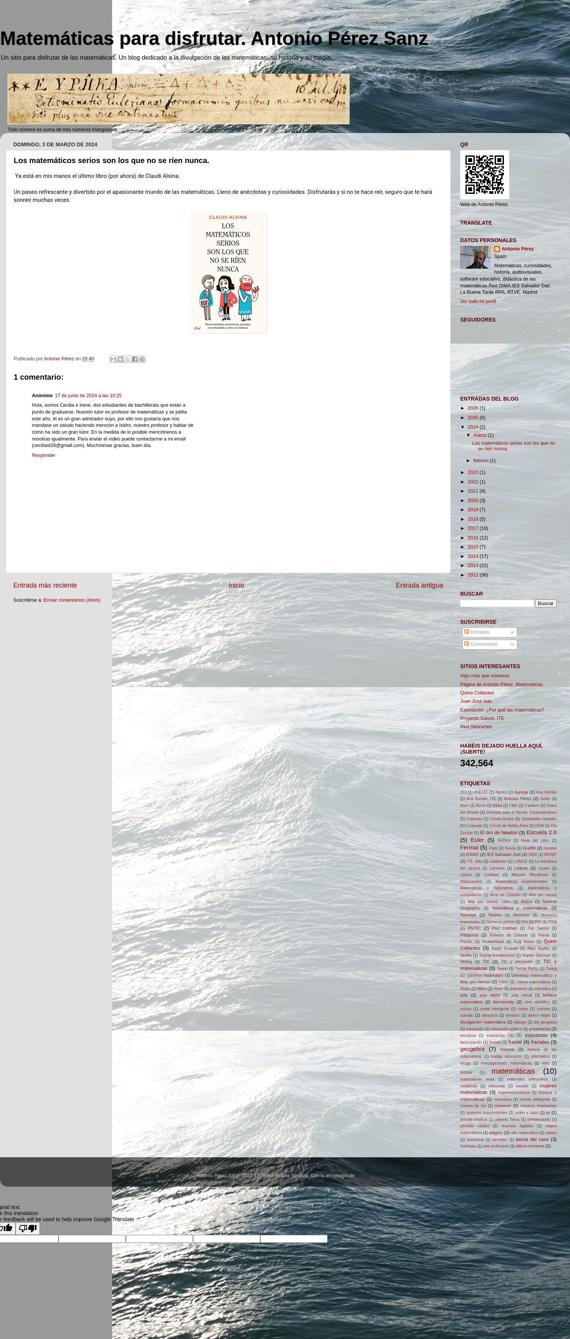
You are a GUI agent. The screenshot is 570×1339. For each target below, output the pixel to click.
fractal (515, 1042)
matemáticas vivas (477, 1079)
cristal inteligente (494, 1009)
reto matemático (524, 1133)
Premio (466, 942)
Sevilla (466, 955)
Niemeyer (521, 915)
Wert (481, 988)
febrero (481, 460)
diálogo (520, 1022)
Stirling (466, 962)
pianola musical (473, 1119)
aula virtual (521, 995)
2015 (473, 547)
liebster (466, 1072)
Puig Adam (524, 942)
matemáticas (513, 1071)
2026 (473, 408)
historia (507, 1049)
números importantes (538, 1106)
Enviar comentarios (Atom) (72, 600)
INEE (533, 855)
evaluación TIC (500, 1035)
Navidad (468, 915)
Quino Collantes (477, 693)
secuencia (475, 1140)
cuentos (543, 1009)
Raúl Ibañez (538, 948)
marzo (480, 435)
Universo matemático (485, 975)
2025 (473, 417)
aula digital (490, 995)
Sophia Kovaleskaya (497, 955)
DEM (539, 826)
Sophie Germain (536, 955)
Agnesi (501, 792)
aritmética (542, 989)
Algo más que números (485, 675)
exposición (536, 1035)
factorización (471, 1042)
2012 (473, 575)
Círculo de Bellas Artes (508, 826)
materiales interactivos (527, 1079)
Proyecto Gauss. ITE (482, 718)
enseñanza (539, 1029)
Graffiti (529, 848)
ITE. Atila (475, 861)
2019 (473, 509)
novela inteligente (535, 1099)
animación (518, 989)
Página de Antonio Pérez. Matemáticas (501, 684)
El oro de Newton (499, 832)
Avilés (545, 799)
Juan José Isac (476, 701)
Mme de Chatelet (505, 895)
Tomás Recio (526, 969)
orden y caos (526, 1113)
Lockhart (491, 875)
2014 (473, 556)
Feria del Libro (535, 840)
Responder (43, 455)
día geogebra (545, 1022)
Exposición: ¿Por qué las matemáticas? (502, 710)
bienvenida (503, 1002)
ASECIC (481, 792)
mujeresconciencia (513, 1092)
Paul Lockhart (504, 928)
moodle (522, 1086)
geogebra (472, 1049)
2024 (473, 427)
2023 (473, 472)
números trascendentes (487, 1113)
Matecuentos (471, 881)
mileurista (496, 1086)
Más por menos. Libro (489, 902)
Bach (464, 805)
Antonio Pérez (518, 249)
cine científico (537, 1002)
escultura (468, 1035)
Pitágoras (469, 935)
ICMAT (472, 854)
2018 (473, 519)
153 (463, 792)
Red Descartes (476, 726)
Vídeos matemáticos (533, 982)
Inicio (236, 585)
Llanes (466, 875)
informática (540, 1056)
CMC (513, 805)
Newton (494, 915)
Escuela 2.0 (541, 832)
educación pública (506, 1029)
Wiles (498, 989)
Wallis (465, 989)
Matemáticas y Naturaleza (486, 888)
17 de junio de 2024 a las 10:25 (88, 395)
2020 (473, 500)
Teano (502, 969)
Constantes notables (539, 819)
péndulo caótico (474, 1126)
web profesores (496, 1146)
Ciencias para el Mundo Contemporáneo (521, 812)
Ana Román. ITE (481, 799)
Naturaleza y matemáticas (519, 908)
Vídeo (503, 982)
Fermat (469, 847)
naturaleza (502, 1099)
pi (548, 1112)
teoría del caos (532, 1139)
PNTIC (474, 928)
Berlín (481, 805)
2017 (473, 528)
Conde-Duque (502, 819)
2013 (473, 565)
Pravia (543, 935)
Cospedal (474, 826)
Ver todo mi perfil (478, 301)
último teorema (530, 1146)
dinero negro (539, 1015)
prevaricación (538, 1119)
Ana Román (546, 792)
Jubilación (498, 861)
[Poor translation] (28, 1228)
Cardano (532, 805)
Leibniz (521, 868)
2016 (473, 537)
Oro (524, 922)
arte (464, 995)
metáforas (468, 1086)
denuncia (489, 1015)
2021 (473, 491)
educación (475, 1029)
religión (496, 1132)
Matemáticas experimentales (522, 881)
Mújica (526, 902)
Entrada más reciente (45, 585)
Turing (551, 969)
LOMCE (520, 861)
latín (545, 1063)
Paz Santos (538, 928)
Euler (477, 840)
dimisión (513, 1015)
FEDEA (504, 840)
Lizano (543, 868)
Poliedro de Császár (509, 935)
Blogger (364, 1175)
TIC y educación (517, 962)
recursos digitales (517, 1126)
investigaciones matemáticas (506, 1063)
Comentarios (480, 644)
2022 (473, 482)
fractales (540, 1042)
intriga (465, 1063)
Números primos (501, 922)
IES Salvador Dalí (504, 854)
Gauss (510, 848)
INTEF (550, 854)
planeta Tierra (507, 1119)
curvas (466, 1015)
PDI (538, 922)
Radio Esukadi (505, 948)
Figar (493, 848)
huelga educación (506, 1056)
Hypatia (550, 848)
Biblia (497, 805)
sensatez (499, 1140)
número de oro (473, 1106)
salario (551, 1133)
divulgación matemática (482, 1022)
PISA (552, 922)
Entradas (476, 632)
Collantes (474, 819)
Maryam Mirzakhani (529, 875)
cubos (523, 1009)
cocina (465, 1009)
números (502, 1105)
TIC (486, 961)
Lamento (497, 868)
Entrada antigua (419, 585)
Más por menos (543, 895)
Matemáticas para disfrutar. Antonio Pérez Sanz (214, 38)
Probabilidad (493, 942)
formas (495, 1042)
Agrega (521, 792)
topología (468, 1146)
